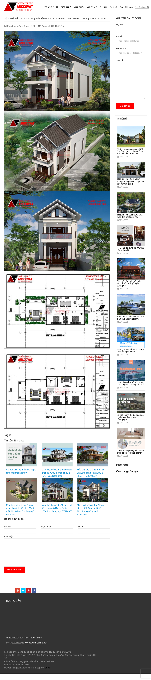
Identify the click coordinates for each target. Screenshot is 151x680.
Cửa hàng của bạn (127, 471)
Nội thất (92, 7)
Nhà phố (79, 7)
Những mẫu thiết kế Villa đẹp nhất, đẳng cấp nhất (130, 350)
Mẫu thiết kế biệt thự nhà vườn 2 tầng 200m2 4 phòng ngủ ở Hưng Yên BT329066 (57, 472)
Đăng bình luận (14, 569)
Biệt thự (66, 7)
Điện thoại (46, 526)
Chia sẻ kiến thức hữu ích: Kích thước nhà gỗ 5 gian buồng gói (129, 283)
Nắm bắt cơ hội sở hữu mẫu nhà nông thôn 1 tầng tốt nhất (130, 383)
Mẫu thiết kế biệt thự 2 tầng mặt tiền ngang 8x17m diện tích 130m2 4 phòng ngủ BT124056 (57, 508)
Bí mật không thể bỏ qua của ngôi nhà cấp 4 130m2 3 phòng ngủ (130, 417)
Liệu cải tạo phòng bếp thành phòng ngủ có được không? (130, 451)
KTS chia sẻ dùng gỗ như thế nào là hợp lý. (130, 249)
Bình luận (8, 536)
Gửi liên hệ (125, 106)
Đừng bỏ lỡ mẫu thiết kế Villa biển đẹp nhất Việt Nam (130, 317)
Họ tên (7, 526)
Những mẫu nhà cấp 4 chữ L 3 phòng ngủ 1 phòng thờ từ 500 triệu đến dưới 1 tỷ (130, 151)
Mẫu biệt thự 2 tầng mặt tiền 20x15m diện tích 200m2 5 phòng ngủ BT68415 (90, 472)
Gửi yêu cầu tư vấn (121, 7)
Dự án (103, 7)
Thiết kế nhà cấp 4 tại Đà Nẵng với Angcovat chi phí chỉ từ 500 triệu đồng (130, 181)
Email (80, 526)
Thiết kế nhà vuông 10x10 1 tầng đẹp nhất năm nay (129, 216)
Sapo (47, 667)
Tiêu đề (119, 60)
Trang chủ (51, 7)
